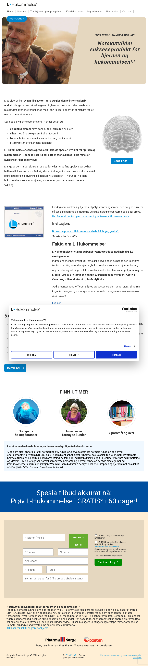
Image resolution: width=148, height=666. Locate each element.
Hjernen (21, 11)
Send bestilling (108, 562)
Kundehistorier (74, 11)
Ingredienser (94, 11)
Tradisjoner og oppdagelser (46, 11)
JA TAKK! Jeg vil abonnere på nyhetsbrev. (109, 536)
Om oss (126, 11)
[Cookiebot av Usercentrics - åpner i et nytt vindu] (124, 309)
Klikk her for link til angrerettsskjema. (28, 628)
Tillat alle (116, 355)
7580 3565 (71, 655)
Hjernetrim (112, 11)
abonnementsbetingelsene (107, 547)
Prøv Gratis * (16, 18)
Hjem (10, 11)
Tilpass (127, 346)
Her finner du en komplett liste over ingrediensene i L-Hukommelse (90, 216)
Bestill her (120, 161)
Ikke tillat (31, 355)
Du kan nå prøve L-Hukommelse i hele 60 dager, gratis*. (85, 231)
